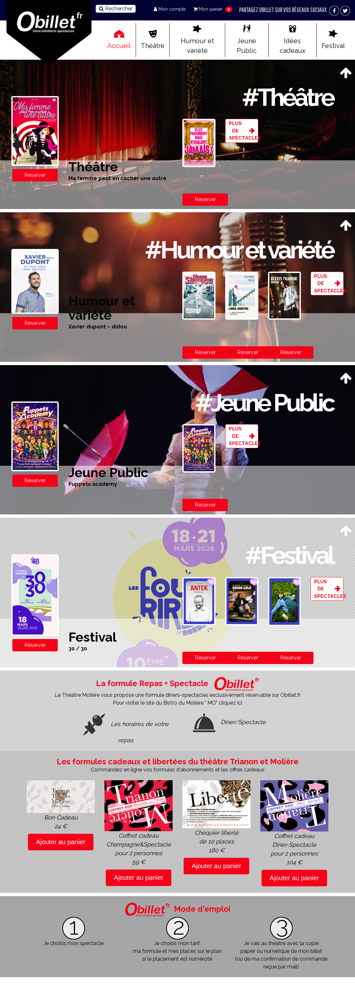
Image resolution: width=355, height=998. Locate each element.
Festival (333, 40)
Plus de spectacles (243, 130)
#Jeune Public (264, 402)
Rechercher (115, 9)
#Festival (289, 555)
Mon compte (170, 9)
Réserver (34, 175)
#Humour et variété (239, 249)
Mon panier (208, 9)
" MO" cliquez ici (223, 703)
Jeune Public (246, 40)
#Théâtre (287, 97)
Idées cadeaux (293, 40)
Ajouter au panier (60, 841)
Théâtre (153, 40)
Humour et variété (197, 40)
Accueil (119, 40)
